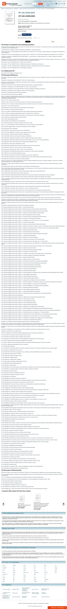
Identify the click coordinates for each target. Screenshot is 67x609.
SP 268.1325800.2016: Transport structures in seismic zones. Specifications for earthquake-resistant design (23, 383)
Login (48, 3)
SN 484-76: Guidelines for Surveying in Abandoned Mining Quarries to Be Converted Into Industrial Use (22, 332)
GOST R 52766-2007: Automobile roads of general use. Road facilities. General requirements (20, 166)
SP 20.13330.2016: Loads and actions (9, 370)
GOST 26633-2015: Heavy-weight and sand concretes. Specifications (15, 130)
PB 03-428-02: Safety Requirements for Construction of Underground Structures (17, 205)
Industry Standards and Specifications (27, 8)
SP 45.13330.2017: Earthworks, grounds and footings (12, 430)
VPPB (56, 568)
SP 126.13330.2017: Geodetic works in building (11, 359)
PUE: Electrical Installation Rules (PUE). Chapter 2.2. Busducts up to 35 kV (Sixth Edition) (19, 237)
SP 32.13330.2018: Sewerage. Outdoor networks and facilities (14, 400)
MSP (14, 572)
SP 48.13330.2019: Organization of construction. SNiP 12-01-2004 (14, 436)
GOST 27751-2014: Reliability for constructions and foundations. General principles (18, 132)
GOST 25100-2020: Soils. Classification (9, 128)
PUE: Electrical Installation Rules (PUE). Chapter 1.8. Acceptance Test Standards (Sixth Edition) (20, 218)
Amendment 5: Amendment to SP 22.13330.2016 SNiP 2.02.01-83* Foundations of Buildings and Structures (23, 88)
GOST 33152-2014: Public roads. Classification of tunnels (13, 143)
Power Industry (35, 589)
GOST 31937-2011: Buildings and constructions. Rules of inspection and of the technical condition (21, 137)
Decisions (5, 567)
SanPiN (35, 581)
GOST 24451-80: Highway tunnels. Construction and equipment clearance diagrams (18, 126)
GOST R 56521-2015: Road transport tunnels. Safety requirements (15, 172)
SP (45, 570)
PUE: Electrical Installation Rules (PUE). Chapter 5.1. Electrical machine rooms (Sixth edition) (20, 259)
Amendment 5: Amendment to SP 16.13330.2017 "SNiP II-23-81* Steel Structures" (18, 90)
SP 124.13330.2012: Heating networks (9, 357)
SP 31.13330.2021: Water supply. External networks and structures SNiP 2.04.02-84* (18, 397)
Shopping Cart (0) (60, 3)
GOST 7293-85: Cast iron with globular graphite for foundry (13, 153)
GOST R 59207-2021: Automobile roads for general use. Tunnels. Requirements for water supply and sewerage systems (25, 190)
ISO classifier (4, 62)
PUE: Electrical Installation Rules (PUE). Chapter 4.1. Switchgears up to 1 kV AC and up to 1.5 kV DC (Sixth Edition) (25, 220)
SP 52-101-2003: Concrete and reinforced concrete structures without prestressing (18, 447)
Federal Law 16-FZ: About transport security (10, 100)
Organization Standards (24, 597)
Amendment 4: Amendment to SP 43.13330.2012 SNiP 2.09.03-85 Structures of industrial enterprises (22, 84)
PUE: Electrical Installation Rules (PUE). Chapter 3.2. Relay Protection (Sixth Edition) (18, 247)
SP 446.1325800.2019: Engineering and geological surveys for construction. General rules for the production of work (25, 428)
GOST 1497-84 (21, 503)
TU (55, 565)
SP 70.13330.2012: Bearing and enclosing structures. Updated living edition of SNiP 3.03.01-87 (20, 460)
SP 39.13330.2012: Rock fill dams (8, 420)
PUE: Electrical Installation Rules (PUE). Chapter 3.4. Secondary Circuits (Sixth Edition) (19, 251)
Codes (4, 565)
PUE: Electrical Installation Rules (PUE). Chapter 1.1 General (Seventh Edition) (17, 207)
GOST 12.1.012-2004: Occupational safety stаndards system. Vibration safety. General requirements (21, 111)
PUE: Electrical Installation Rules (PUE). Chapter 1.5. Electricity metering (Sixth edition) (19, 229)
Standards (16, 8)
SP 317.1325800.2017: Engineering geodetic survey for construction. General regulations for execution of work (23, 399)
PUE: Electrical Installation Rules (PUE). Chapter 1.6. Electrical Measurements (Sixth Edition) (20, 231)
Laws (4, 575)
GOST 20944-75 (37, 502)
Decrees (4, 568)
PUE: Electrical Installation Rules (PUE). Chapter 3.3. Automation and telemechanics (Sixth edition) (21, 249)
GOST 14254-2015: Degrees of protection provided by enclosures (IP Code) (16, 122)
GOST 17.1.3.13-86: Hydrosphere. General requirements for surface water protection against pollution (22, 124)
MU (14, 575)
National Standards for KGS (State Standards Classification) (26, 589)
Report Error (37, 37)
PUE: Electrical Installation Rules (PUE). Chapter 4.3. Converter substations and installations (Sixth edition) (23, 255)
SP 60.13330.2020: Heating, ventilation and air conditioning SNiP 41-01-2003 (17, 451)
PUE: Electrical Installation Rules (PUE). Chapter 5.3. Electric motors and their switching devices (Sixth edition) (24, 262)
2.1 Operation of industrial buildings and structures (28, 60)
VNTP (56, 567)
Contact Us (35, 603)
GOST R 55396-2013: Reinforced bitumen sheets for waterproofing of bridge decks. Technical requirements (23, 171)
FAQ (24, 603)
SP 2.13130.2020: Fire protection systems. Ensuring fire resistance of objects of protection (19, 368)
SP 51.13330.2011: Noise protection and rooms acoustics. (13, 443)
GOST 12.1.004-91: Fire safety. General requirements (12, 109)
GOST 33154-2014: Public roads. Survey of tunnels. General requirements (16, 147)
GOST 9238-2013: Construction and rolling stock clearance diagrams (15, 158)
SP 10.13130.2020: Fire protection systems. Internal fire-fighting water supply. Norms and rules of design (22, 338)
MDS (4, 581)
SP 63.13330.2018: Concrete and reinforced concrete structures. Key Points (16, 453)
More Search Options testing (39, 5)
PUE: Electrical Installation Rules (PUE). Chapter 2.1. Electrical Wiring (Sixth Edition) (18, 235)
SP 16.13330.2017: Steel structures (8, 365)
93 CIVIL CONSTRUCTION (13, 62)
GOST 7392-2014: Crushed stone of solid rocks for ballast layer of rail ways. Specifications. (20, 154)
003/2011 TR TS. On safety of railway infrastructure (40, 51)
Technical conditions (40, 8)
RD (34, 568)
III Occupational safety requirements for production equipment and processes (45, 59)
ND (13, 577)
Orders (24, 568)
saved (48, 5)
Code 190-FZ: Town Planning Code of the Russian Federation (13, 92)
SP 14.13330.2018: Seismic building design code (11, 363)
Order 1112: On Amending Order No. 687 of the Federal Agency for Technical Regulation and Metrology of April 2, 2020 (25, 479)
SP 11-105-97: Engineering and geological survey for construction (14, 344)
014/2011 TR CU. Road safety (36, 54)
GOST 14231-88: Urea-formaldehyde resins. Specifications (13, 120)
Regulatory (45, 1)
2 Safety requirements (41, 56)
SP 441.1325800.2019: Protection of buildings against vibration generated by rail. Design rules (20, 426)
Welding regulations (46, 596)
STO (45, 574)
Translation (40, 1)
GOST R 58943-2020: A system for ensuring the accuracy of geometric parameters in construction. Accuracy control (25, 181)
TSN (45, 581)
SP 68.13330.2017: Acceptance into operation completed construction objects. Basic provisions (20, 454)
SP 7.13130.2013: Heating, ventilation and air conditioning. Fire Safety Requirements (18, 458)
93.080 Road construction (25, 64)
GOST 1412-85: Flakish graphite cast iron (9, 118)
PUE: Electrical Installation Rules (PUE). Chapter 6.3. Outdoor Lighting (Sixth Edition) (18, 302)
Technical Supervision (44, 593)
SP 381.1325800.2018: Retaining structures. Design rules (13, 419)
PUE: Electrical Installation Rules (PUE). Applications (12, 295)
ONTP (24, 567)
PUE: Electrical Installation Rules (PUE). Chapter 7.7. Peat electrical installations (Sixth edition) (20, 291)
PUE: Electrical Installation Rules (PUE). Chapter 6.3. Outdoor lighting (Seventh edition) (19, 276)
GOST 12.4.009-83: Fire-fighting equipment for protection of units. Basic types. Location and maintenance (22, 115)
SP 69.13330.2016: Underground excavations (10, 456)
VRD (56, 570)
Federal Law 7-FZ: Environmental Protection (10, 105)
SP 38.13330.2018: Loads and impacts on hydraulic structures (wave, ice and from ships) (19, 417)
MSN (14, 570)
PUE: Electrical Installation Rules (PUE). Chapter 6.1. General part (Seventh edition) (18, 270)
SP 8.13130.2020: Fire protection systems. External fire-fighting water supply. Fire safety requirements (22, 466)
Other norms (26, 572)
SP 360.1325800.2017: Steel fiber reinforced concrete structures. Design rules (17, 413)
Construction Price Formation (6, 593)
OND (24, 565)
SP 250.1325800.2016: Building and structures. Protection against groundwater (17, 486)
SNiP (45, 565)
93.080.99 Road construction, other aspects (40, 65)
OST (24, 570)
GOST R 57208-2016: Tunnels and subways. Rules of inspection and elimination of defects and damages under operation (26, 176)
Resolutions (36, 572)
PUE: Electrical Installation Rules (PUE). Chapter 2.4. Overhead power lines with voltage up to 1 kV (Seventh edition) (25, 312)
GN (3, 570)
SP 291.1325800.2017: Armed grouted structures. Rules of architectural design (17, 387)
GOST (4, 572)
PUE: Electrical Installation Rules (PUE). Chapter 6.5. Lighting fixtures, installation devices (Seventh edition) (23, 279)
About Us (59, 1)
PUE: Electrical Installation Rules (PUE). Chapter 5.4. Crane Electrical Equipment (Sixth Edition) (20, 264)
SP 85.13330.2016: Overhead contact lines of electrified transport (14, 468)
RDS (35, 570)
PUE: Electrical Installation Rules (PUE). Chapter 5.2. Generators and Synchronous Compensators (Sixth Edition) (24, 261)
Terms (55, 1)
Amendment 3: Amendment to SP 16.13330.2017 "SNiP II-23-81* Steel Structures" (18, 80)
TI (44, 575)
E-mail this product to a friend (26, 37)
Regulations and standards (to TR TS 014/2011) (53, 54)
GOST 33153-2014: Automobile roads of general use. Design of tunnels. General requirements (20, 145)
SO (45, 568)
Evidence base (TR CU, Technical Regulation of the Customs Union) (15, 51)
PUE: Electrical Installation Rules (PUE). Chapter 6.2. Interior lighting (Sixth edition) (18, 300)
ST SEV (46, 572)
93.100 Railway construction (26, 67)
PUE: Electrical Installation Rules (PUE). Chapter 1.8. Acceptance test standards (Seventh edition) (21, 319)
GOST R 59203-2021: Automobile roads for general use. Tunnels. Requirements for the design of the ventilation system (25, 186)
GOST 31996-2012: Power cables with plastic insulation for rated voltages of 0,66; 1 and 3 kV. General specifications (25, 139)
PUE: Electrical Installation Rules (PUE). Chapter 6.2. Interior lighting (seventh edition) (18, 274)
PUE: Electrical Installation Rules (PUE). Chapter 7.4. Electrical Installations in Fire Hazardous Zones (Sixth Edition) (25, 285)
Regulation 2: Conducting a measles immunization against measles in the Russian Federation (20, 321)
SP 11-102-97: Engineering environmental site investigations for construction (17, 340)
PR (34, 565)
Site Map (47, 603)
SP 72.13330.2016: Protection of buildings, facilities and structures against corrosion (18, 462)
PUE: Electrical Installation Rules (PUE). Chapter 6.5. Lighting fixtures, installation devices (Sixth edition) (22, 306)
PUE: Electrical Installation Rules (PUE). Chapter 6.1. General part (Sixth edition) (17, 298)
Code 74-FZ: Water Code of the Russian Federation (11, 94)
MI (13, 567)
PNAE (24, 575)
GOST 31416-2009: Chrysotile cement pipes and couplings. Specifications (16, 135)
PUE (35, 567)
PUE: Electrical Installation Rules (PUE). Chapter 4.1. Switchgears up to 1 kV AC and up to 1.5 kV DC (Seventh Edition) (25, 315)
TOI (45, 577)
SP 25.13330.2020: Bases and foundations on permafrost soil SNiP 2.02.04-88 (17, 382)
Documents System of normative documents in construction (28, 46)
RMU (35, 574)
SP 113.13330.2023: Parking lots (8, 346)
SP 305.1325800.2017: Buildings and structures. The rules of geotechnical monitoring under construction (22, 395)
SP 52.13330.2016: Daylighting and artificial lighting (11, 445)
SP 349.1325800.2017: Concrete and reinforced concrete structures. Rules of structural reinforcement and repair (24, 488)
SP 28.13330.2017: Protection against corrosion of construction (14, 385)
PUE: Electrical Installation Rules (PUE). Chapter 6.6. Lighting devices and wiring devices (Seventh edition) (23, 296)
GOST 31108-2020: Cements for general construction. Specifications (15, 134)
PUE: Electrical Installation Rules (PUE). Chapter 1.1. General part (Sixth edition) (17, 222)
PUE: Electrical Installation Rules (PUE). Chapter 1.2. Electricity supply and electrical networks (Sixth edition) (23, 224)
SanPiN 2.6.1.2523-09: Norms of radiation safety (11, 331)
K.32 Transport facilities (12, 47)
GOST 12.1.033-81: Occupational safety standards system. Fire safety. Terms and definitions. (20, 113)
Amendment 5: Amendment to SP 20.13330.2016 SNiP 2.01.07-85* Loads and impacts (19, 86)
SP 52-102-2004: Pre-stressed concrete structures (11, 449)
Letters (4, 577)
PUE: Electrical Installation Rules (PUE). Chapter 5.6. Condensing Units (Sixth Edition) (19, 268)
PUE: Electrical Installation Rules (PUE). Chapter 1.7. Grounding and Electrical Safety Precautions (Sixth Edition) (24, 233)
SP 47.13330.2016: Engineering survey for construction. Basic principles (16, 432)
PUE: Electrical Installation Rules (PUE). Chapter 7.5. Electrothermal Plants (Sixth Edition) (19, 287)
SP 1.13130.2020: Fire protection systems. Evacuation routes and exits (15, 334)
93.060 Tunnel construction (25, 62)
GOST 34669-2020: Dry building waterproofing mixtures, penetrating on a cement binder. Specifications (22, 151)
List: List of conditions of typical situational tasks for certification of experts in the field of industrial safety (22, 477)
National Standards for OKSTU (26, 593)
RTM (35, 579)
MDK (4, 579)
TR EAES (46, 579)
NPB (14, 579)
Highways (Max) (15, 589)
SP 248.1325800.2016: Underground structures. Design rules (13, 378)
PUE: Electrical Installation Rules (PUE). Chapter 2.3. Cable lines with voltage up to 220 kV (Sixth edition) (22, 239)
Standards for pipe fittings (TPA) (45, 589)
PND (24, 577)
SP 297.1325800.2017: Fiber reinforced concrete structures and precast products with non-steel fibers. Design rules (24, 389)
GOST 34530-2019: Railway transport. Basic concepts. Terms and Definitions (17, 149)
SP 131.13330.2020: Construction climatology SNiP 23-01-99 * (14, 361)
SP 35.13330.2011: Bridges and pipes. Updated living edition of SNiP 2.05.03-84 (17, 411)
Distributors (51, 1)
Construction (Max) (8, 8)
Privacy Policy (41, 603)
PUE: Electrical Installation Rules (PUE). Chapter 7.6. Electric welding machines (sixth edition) (20, 289)
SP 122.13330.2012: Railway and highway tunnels (11, 355)
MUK (14, 574)
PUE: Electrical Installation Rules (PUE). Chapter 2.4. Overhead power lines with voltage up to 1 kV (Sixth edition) (24, 241)
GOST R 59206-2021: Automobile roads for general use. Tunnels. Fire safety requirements (19, 188)
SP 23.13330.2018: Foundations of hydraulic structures (12, 374)
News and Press (29, 603)
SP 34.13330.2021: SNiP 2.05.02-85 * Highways (11, 409)
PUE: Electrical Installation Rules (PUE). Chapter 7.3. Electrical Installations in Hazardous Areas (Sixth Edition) (23, 283)
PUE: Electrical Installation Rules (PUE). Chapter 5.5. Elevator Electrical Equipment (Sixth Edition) (21, 266)
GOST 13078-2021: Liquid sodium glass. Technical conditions (13, 117)
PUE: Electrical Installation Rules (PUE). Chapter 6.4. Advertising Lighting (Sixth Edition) (19, 304)
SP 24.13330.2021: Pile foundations (8, 376)
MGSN (14, 565)
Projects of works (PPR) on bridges (35, 593)
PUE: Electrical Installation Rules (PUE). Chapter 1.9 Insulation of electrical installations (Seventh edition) (22, 212)
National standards (16, 596)
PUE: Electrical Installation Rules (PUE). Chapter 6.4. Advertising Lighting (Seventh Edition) (20, 278)
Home (35, 1)
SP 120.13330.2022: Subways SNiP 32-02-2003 (11, 353)
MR (14, 568)
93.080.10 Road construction (37, 64)
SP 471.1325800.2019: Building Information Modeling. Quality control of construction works (19, 434)
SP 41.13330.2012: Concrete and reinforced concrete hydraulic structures (16, 424)
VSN (56, 572)
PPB (24, 581)
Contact (64, 1)
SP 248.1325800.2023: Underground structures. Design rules (13, 484)
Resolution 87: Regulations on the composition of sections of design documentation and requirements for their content (25, 329)
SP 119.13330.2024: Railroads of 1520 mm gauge (11, 480)
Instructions (5, 574)
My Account (53, 3)
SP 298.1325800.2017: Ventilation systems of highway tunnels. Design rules (16, 391)
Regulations (12, 46)
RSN (35, 577)
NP (13, 581)
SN (45, 567)
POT (24, 579)
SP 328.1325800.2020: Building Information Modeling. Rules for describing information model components (23, 402)
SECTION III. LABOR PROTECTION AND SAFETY (17, 56)
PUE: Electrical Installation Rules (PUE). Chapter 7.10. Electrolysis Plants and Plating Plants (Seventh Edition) (23, 216)
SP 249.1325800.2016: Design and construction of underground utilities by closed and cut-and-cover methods (23, 380)
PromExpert (3, 56)
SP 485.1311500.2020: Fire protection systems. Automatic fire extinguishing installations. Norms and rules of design (25, 441)
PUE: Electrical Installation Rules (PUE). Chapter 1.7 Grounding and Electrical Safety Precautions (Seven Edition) (24, 210)
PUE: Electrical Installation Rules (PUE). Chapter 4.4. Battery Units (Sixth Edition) (18, 257)
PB (24, 574)
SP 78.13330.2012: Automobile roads (9, 464)
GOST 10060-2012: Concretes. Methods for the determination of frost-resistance (17, 107)
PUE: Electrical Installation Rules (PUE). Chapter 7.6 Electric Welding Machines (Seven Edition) (20, 214)
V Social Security (32, 56)
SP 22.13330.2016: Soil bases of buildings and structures (13, 372)
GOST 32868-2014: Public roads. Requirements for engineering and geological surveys (19, 141)
